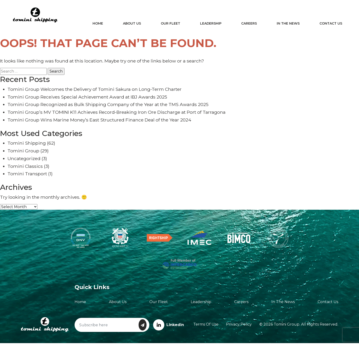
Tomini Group (23, 152)
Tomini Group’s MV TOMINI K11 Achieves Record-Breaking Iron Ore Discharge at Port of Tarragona (116, 114)
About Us (135, 24)
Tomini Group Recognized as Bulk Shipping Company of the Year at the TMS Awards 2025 (107, 106)
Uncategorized (23, 160)
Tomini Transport (27, 175)
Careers (249, 24)
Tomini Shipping (26, 144)
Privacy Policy (239, 326)
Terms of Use (206, 326)
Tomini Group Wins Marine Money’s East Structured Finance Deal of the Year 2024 (99, 121)
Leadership (212, 24)
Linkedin (168, 326)
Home (101, 24)
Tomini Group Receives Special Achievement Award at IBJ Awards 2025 (87, 98)
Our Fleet (172, 24)
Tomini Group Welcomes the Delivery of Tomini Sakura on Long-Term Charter (94, 91)
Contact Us (329, 24)
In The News (287, 24)
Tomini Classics (25, 168)
